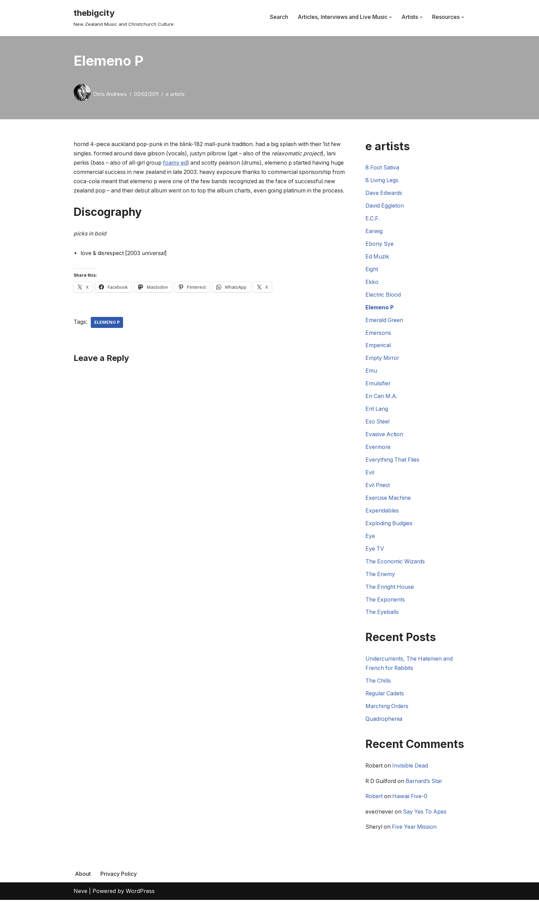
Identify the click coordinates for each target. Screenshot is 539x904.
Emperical (378, 346)
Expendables (382, 512)
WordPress (140, 895)
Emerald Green (385, 321)
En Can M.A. (381, 398)
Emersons (378, 334)
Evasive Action (384, 436)
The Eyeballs (382, 615)
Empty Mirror (382, 359)
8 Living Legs (382, 180)
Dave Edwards (384, 193)
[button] (390, 17)
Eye (370, 538)
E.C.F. (372, 219)
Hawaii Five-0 (411, 800)
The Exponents (385, 602)
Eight (371, 270)
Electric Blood (383, 295)
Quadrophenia (384, 722)
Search (279, 16)
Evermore (378, 448)
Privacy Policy (118, 877)
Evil (369, 474)
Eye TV (374, 551)
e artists (175, 94)
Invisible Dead (412, 769)
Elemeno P (107, 332)
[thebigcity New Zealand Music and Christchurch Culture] (124, 17)
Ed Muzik (377, 257)
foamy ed (189, 162)
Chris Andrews (110, 94)
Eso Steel (377, 423)
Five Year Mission (416, 830)
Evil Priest (378, 487)
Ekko (371, 282)
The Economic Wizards (395, 564)
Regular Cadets (385, 696)
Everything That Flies (392, 462)
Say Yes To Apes (426, 815)
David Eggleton (384, 206)
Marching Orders (387, 709)
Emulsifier (378, 385)
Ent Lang (376, 410)
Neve (80, 895)
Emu (371, 372)
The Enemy (380, 576)
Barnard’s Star (427, 784)
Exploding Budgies (389, 525)
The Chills (378, 684)
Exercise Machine (388, 500)
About (83, 877)
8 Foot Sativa (382, 167)
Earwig (374, 231)
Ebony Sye (379, 244)
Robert (374, 800)
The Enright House (390, 589)
